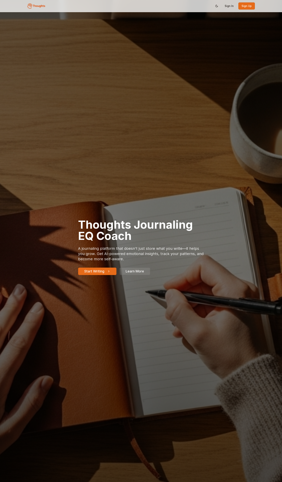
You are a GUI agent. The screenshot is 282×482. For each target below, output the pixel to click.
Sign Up (247, 5)
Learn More (135, 271)
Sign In (229, 5)
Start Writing (97, 271)
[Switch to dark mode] (216, 6)
